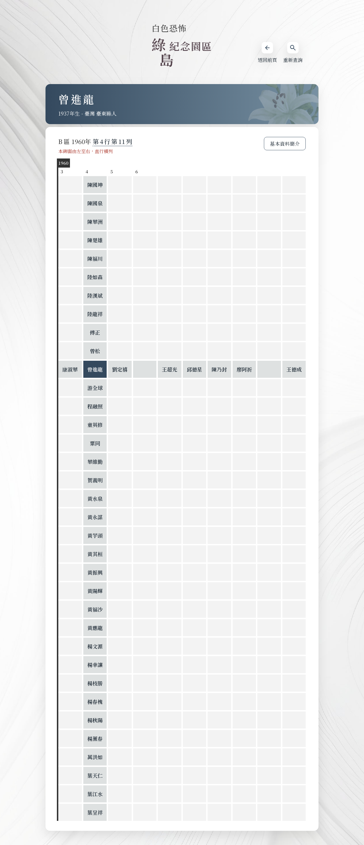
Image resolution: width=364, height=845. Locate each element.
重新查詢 (293, 52)
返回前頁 (267, 52)
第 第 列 (112, 141)
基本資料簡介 (285, 143)
